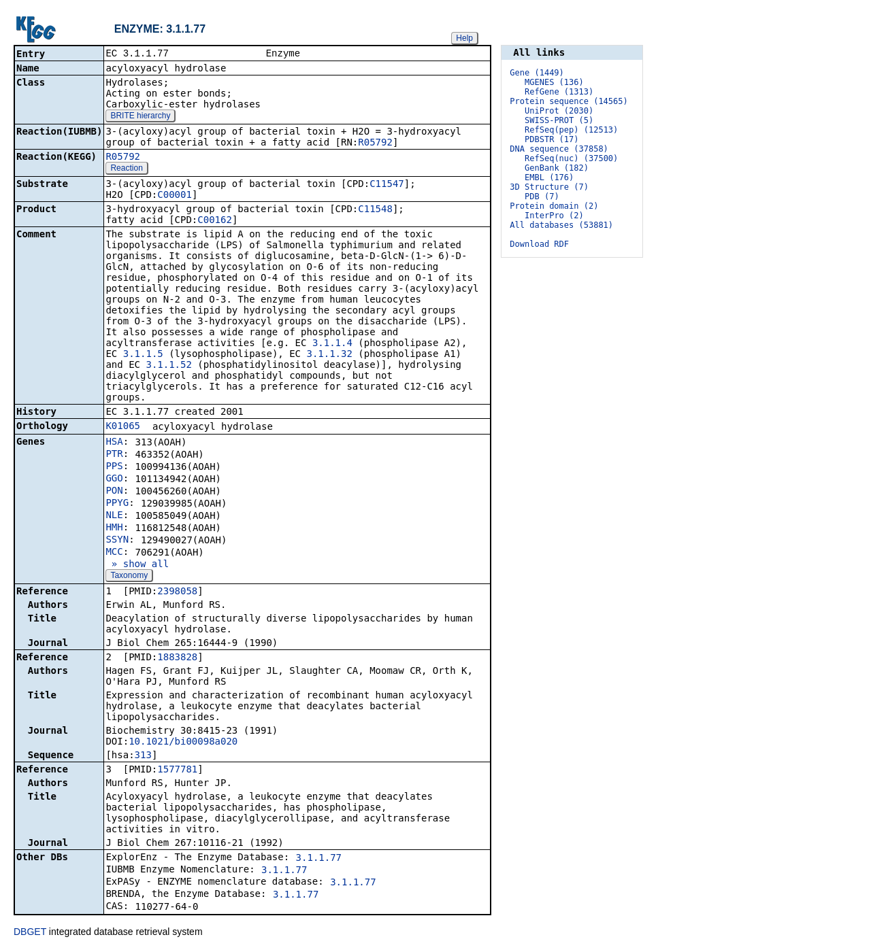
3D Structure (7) (549, 187)
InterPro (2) (554, 215)
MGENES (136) (554, 82)
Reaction (126, 169)
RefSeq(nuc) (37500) (571, 158)
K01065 (122, 427)
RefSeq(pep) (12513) (571, 130)
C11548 (375, 210)
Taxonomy (129, 576)
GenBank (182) (557, 168)
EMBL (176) (549, 177)
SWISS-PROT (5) (559, 120)
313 (143, 756)
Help (464, 38)
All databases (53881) (561, 225)
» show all (137, 565)
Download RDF (539, 244)
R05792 (375, 143)
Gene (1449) (536, 73)
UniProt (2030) (559, 111)
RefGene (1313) (559, 92)
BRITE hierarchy (140, 117)
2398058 (177, 592)
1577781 (177, 770)
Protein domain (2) (554, 206)
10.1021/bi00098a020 (183, 742)
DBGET (30, 933)
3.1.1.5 (143, 355)
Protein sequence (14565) (568, 101)
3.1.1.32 (329, 355)
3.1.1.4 (332, 344)
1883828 (177, 658)
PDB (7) (542, 196)
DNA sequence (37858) (559, 149)
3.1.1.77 (319, 858)
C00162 (214, 221)
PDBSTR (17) (551, 139)
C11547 (386, 185)
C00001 (174, 195)
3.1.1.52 (168, 365)
